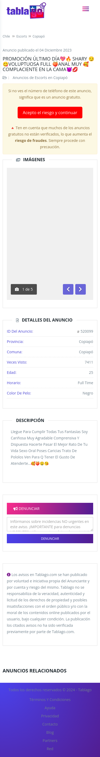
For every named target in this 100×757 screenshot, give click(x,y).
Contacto (50, 724)
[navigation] (85, 9)
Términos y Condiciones (50, 699)
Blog (50, 732)
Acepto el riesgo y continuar (50, 112)
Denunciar (50, 538)
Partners (50, 740)
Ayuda (50, 707)
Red (50, 748)
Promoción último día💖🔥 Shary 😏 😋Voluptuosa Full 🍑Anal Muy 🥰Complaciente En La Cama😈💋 (48, 63)
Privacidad (50, 715)
